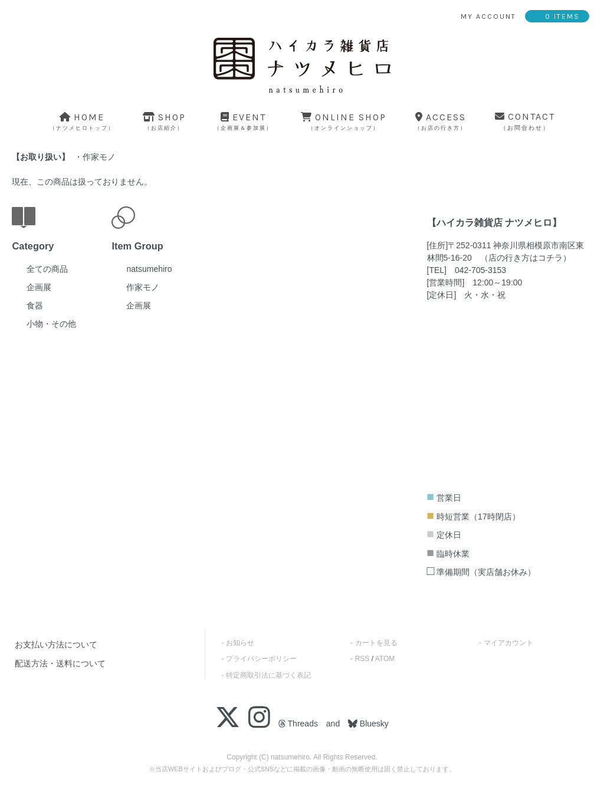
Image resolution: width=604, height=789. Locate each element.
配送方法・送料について (60, 663)
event (243, 121)
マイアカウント (508, 643)
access (441, 121)
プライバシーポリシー (261, 659)
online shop (343, 121)
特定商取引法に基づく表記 (268, 675)
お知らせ (240, 643)
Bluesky (373, 723)
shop (164, 121)
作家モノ (99, 157)
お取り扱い (40, 157)
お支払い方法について (56, 644)
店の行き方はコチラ (525, 257)
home (82, 121)
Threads (298, 723)
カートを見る (376, 643)
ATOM (385, 659)
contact (525, 121)
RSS (362, 659)
